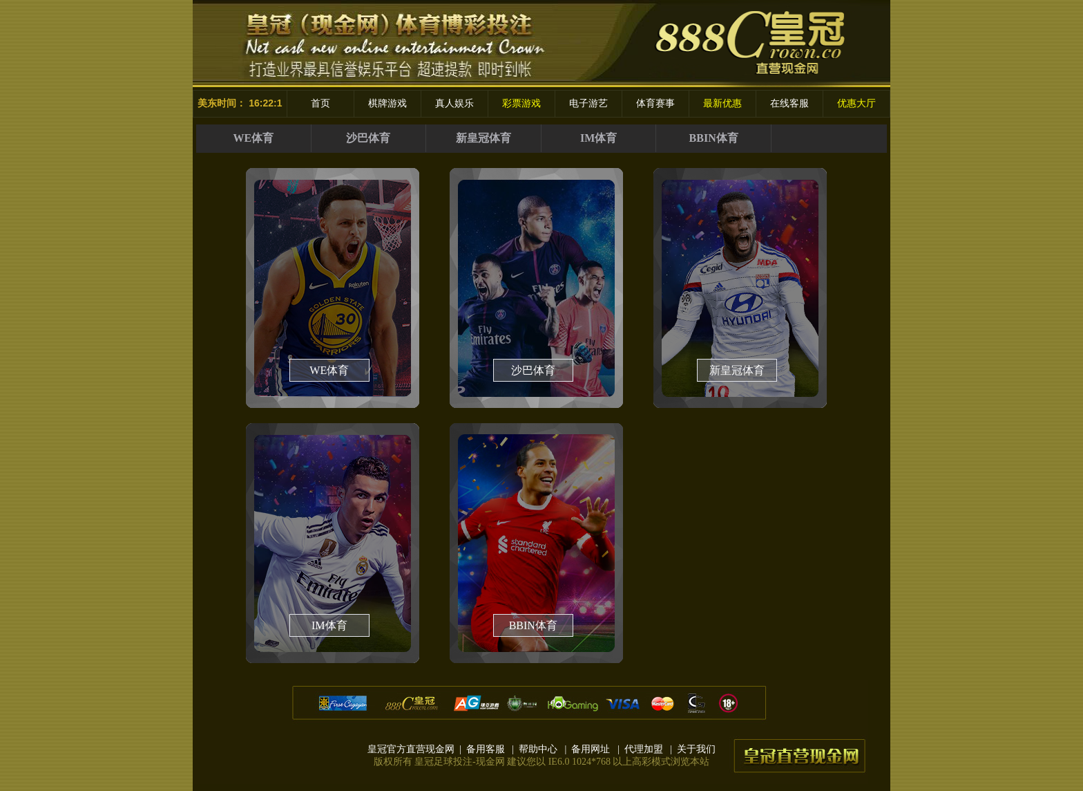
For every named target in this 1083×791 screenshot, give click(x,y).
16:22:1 (265, 103)
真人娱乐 (454, 103)
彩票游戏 (521, 103)
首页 (320, 103)
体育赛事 (655, 103)
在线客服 (789, 103)
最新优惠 (722, 103)
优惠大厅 (856, 103)
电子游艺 (588, 103)
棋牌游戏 (387, 103)
